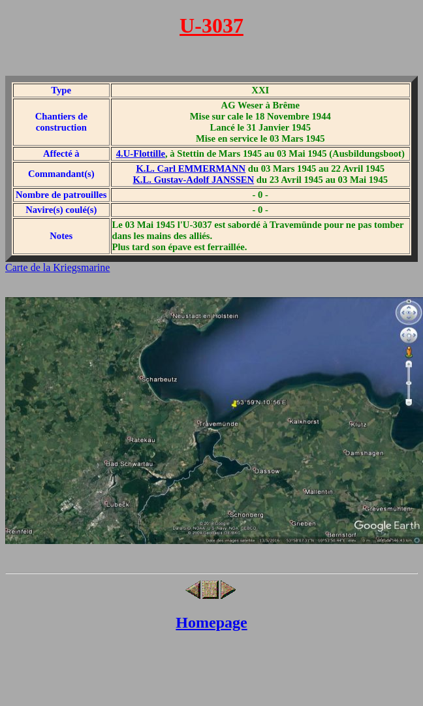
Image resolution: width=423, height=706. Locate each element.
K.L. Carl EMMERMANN (190, 168)
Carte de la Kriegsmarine (57, 267)
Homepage (211, 622)
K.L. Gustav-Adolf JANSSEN (193, 179)
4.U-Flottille (140, 153)
